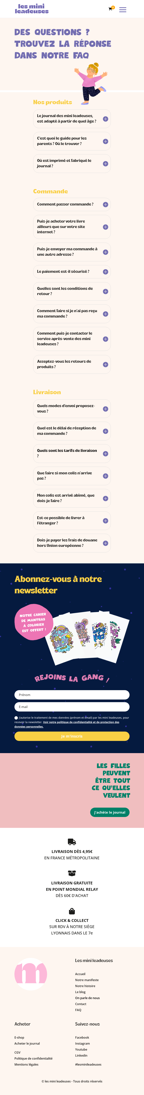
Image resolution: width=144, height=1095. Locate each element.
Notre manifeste (87, 980)
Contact (80, 1004)
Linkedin (81, 1055)
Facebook (82, 1037)
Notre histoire (85, 986)
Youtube (81, 1049)
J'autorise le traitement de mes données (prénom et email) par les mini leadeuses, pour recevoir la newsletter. (71, 722)
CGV (17, 1052)
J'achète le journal (109, 812)
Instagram (82, 1043)
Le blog (80, 992)
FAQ (78, 1010)
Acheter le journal (27, 1043)
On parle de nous (87, 998)
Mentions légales (26, 1064)
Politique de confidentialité (33, 1058)
